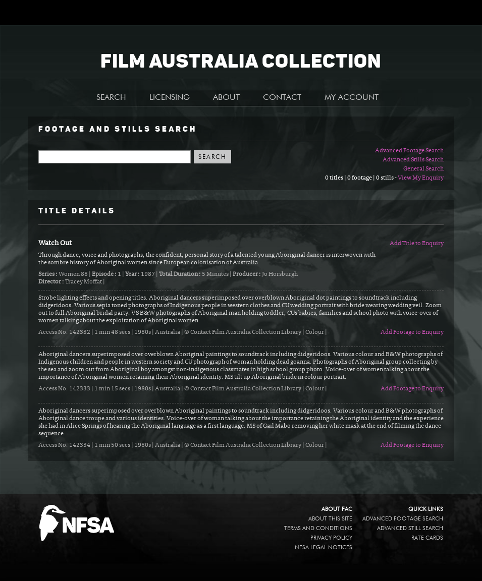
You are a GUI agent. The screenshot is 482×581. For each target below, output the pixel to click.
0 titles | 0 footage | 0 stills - (361, 178)
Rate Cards (427, 538)
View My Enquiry (421, 178)
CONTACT (282, 98)
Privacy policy (331, 538)
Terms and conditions (318, 528)
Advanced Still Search (410, 528)
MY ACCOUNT (352, 98)
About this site (330, 518)
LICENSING (169, 98)
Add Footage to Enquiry (412, 332)
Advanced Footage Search (409, 151)
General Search (423, 169)
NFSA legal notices (323, 547)
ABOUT (226, 98)
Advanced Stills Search (413, 160)
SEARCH (111, 98)
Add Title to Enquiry (417, 244)
